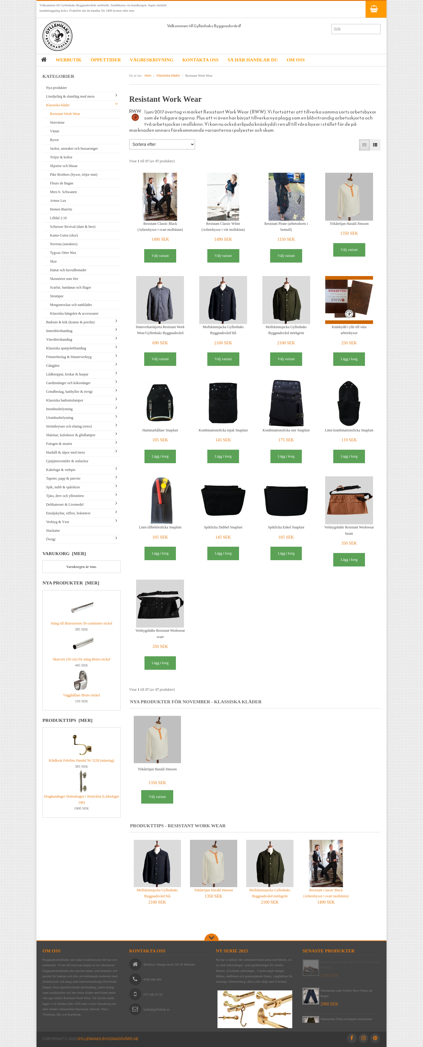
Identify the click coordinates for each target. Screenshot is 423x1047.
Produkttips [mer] (67, 720)
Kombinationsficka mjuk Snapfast (223, 430)
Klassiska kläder (58, 105)
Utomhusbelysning (59, 418)
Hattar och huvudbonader (68, 270)
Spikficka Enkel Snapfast (286, 527)
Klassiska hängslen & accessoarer (74, 313)
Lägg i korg (349, 359)
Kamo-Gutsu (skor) (64, 235)
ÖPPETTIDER (106, 59)
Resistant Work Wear (65, 114)
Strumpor (56, 296)
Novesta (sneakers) (63, 244)
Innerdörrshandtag (59, 331)
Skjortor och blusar (63, 166)
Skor (53, 261)
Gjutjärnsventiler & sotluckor (67, 461)
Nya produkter (56, 88)
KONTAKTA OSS (200, 59)
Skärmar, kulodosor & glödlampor (70, 435)
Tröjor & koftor (61, 157)
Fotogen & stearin (59, 444)
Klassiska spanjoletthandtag (66, 348)
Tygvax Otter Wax (63, 253)
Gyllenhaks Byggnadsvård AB (107, 1039)
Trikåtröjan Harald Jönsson (349, 224)
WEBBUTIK (69, 59)
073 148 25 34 (153, 994)
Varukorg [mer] (64, 553)
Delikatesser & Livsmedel (64, 504)
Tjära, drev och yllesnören (65, 496)
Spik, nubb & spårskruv (63, 487)
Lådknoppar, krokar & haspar (67, 374)
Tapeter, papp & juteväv (63, 478)
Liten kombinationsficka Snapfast (349, 430)
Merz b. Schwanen (63, 192)
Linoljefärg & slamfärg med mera (70, 96)
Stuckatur (53, 530)
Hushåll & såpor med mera (65, 452)
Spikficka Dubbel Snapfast (223, 527)
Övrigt (50, 539)
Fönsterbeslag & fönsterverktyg (69, 357)
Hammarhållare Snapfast (160, 430)
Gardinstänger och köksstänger (68, 383)
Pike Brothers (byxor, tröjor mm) (74, 174)
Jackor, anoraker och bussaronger (74, 148)
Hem (147, 75)
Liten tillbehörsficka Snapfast (160, 527)
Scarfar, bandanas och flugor (70, 287)
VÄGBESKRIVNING (152, 59)
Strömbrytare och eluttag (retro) (69, 426)
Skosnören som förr (64, 279)
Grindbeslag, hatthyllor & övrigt (69, 392)
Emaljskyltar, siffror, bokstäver (68, 513)
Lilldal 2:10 (58, 218)
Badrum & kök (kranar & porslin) (70, 322)
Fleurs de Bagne (61, 183)
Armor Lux (58, 201)
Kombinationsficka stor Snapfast (286, 430)
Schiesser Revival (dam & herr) (72, 227)
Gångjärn (53, 365)
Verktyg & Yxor (57, 522)
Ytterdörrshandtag (59, 339)
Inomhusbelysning (59, 409)
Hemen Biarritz (61, 209)
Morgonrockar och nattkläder (71, 305)
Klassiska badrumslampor (64, 400)
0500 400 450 (152, 979)
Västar (54, 131)
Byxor (54, 140)
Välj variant (160, 256)
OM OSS (296, 59)
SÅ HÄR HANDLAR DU (253, 59)
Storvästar (57, 122)
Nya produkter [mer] (70, 582)
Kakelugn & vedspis (60, 470)
